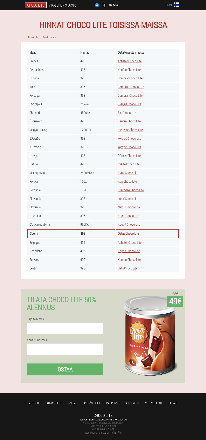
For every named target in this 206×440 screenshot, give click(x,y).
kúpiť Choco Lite (128, 198)
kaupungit (113, 403)
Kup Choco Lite (127, 181)
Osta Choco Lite (127, 268)
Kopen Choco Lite (129, 251)
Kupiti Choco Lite (128, 216)
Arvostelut (54, 403)
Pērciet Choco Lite (129, 155)
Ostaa (65, 369)
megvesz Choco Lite (130, 130)
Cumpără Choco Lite (131, 190)
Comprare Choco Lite (131, 87)
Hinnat (173, 403)
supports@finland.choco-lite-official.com (103, 419)
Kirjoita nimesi (35, 319)
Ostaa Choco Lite (128, 233)
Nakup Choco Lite (129, 207)
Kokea (72, 403)
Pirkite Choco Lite (128, 164)
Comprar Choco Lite (130, 78)
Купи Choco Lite (128, 173)
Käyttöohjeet (91, 403)
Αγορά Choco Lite (129, 138)
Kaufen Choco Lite (129, 69)
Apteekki (34, 403)
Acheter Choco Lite (130, 61)
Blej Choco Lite (127, 112)
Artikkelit (132, 403)
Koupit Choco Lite (129, 224)
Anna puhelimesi (37, 340)
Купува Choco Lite (129, 104)
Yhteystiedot (153, 403)
